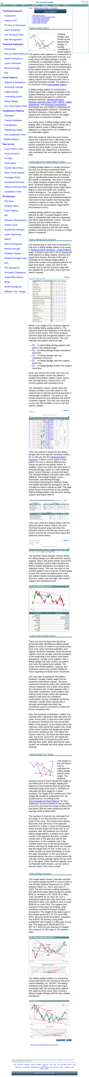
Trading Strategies (13, 120)
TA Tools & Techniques (15, 25)
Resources (55, 5)
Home (3, 5)
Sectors (72, 1067)
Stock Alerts (10, 163)
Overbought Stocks (35, 1067)
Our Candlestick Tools (14, 134)
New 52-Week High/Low (16, 54)
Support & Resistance (14, 82)
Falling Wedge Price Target (40, 21)
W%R (7, 282)
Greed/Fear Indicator (14, 229)
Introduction (10, 16)
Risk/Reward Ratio (13, 130)
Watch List (33, 1064)
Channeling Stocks (13, 96)
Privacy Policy (45, 1064)
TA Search (46, 1067)
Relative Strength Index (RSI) (43, 102)
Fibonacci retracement (55, 104)
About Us (66, 5)
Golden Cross (11, 225)
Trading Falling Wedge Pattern (41, 20)
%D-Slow (8, 201)
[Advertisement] (80, 30)
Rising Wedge (11, 101)
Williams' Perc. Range (15, 291)
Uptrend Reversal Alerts (15, 187)
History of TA (10, 20)
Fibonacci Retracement (15, 220)
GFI (6, 215)
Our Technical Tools (13, 35)
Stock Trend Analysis (14, 172)
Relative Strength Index (15, 258)
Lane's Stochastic (12, 234)
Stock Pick (34, 5)
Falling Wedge (11, 92)
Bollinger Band (11, 206)
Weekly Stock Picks (13, 168)
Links (73, 1064)
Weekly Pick (20, 1064)
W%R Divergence (13, 287)
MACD (7, 239)
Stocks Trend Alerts (54, 1067)
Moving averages (55, 99)
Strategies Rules (12, 177)
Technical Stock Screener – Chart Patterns (51, 250)
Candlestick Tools (12, 191)
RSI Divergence (12, 267)
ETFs (42, 1067)
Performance (27, 1064)
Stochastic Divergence (15, 272)
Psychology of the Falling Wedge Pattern (43, 17)
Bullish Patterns (12, 139)
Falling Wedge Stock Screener (41, 18)
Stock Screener (11, 153)
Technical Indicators (13, 44)
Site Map (61, 1067)
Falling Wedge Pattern (38, 15)
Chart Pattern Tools (13, 149)
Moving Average (12, 68)
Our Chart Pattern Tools (15, 106)
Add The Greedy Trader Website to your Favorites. (44, 1045)
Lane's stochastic (12, 63)
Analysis (13, 5)
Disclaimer (38, 1064)
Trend (58, 1064)
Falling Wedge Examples (39, 23)
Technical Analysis (12, 11)
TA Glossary (9, 196)
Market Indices (18, 1067)
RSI (6, 73)
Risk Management (13, 39)
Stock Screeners (12, 30)
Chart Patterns (10, 77)
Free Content (63, 1064)
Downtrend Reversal (14, 182)
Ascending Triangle (13, 87)
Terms (51, 1064)
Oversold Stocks (26, 1067)
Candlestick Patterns (13, 111)
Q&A (54, 1064)
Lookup (46, 1068)
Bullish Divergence (13, 58)
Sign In (2, 3)
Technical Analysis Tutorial (41, 8)
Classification (10, 125)
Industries (42, 1068)
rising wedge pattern (57, 84)
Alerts (23, 5)
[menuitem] (5, 5)
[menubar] (36, 5)
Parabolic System (12, 253)
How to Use (8, 144)
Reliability (9, 115)
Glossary (69, 1064)
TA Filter (8, 158)
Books (44, 1066)
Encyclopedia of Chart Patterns (44, 801)
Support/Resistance (13, 277)
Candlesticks (67, 1067)
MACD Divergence (13, 244)
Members (45, 5)
